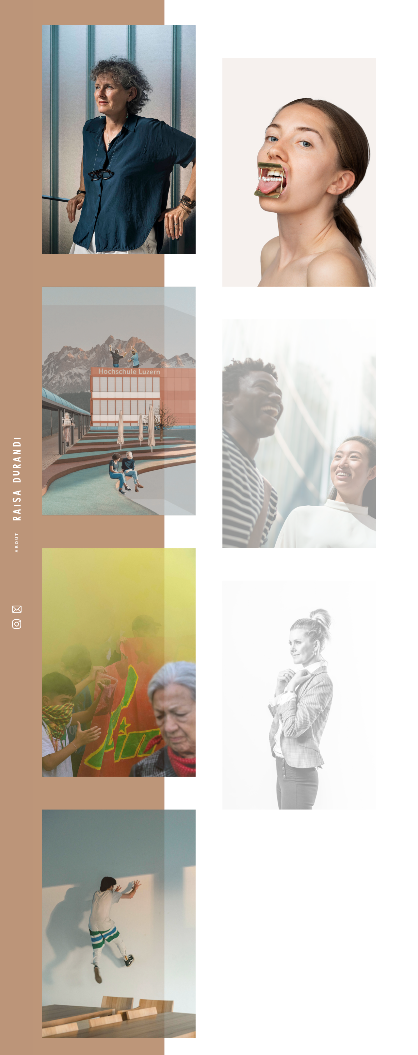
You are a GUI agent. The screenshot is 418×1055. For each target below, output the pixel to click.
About (16, 542)
